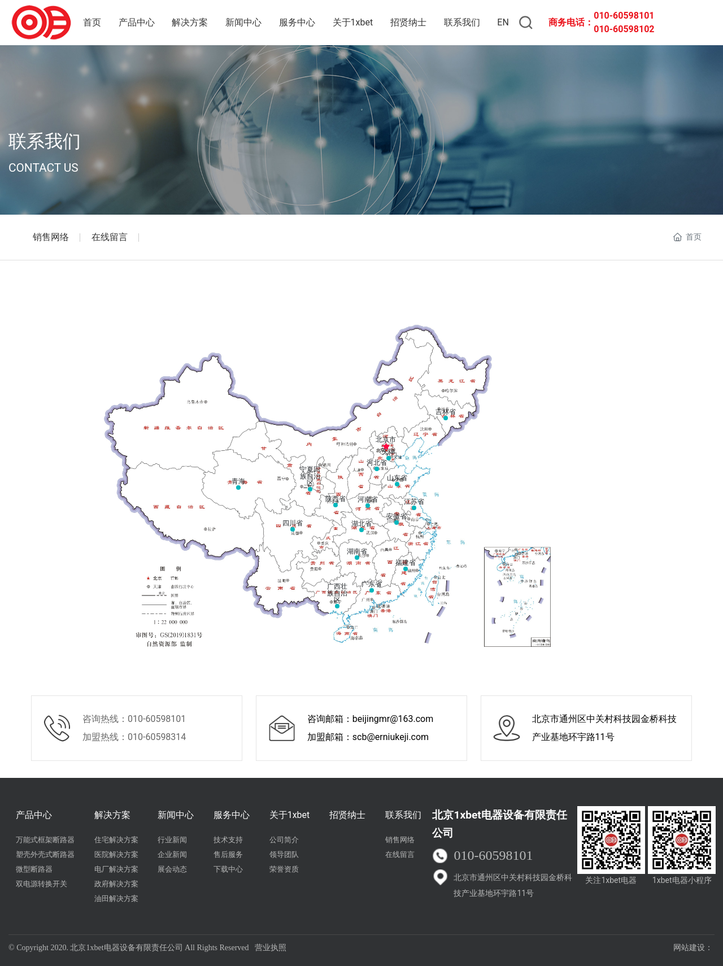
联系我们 (44, 141)
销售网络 (51, 237)
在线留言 (110, 237)
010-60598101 (624, 15)
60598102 (633, 29)
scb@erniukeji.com (390, 737)
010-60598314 (157, 737)
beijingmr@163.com (392, 718)
